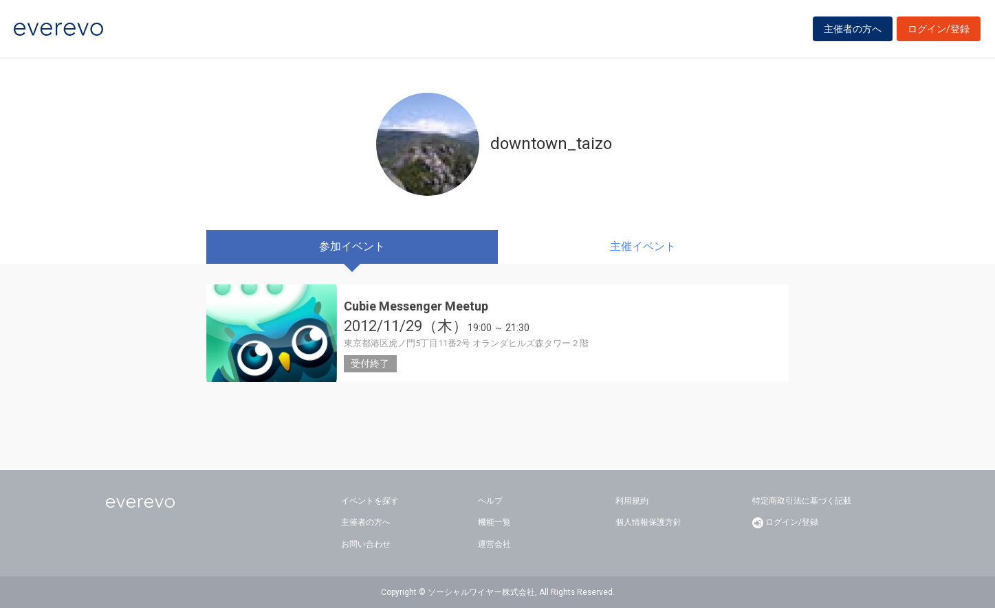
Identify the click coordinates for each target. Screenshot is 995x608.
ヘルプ (490, 501)
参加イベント (352, 246)
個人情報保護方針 (648, 522)
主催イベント (643, 246)
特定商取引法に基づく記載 (801, 501)
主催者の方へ (853, 28)
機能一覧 (494, 522)
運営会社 (494, 544)
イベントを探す (370, 501)
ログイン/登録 (939, 28)
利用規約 (631, 501)
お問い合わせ (366, 544)
